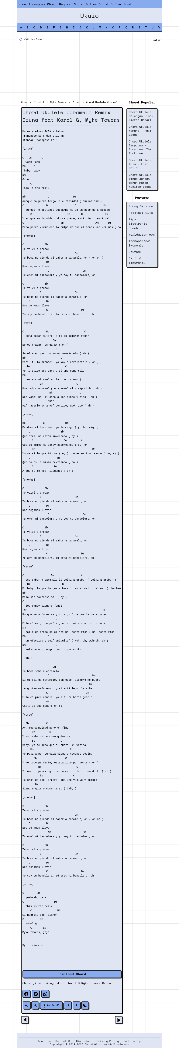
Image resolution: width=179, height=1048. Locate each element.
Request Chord (71, 4)
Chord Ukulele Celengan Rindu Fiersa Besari (141, 116)
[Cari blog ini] (89, 39)
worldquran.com (142, 234)
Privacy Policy (108, 1041)
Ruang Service (141, 206)
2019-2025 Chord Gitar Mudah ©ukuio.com (99, 1044)
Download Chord (72, 974)
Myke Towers (91, 983)
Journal (135, 252)
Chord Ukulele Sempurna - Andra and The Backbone (140, 147)
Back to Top (132, 1041)
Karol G (73, 983)
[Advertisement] (89, 72)
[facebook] (26, 993)
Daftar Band (121, 4)
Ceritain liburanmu (137, 260)
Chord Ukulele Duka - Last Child (140, 164)
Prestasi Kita (141, 212)
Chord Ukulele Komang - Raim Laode (140, 131)
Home (22, 4)
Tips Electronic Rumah (138, 223)
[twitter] (36, 993)
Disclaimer (84, 1041)
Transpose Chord (43, 4)
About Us (44, 1041)
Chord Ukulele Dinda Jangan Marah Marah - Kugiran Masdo (140, 181)
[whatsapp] (45, 993)
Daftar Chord (97, 4)
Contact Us (63, 1041)
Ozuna (106, 983)
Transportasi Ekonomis (140, 243)
